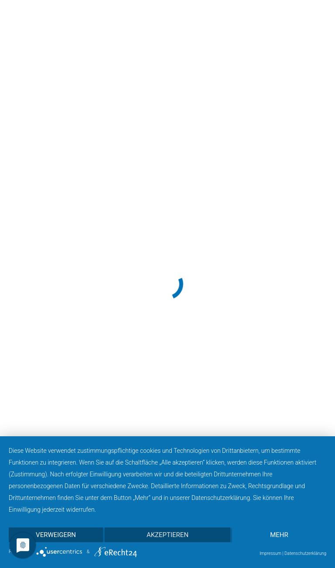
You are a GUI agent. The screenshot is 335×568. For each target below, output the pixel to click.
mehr (279, 535)
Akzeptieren (167, 535)
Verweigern (56, 535)
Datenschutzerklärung (305, 553)
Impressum (270, 553)
